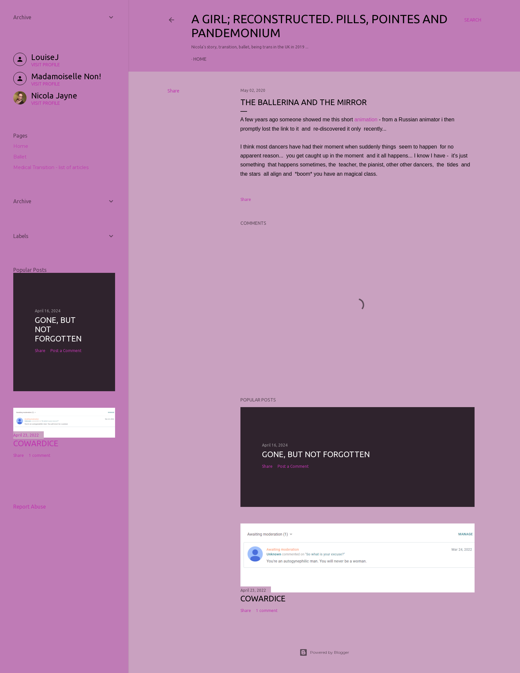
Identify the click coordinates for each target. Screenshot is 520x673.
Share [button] (173, 90)
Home (200, 59)
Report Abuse (29, 507)
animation (366, 119)
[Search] (472, 20)
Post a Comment (293, 466)
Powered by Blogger (324, 652)
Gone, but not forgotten (316, 454)
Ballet (20, 157)
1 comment (267, 610)
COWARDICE (263, 598)
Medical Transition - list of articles (51, 167)
